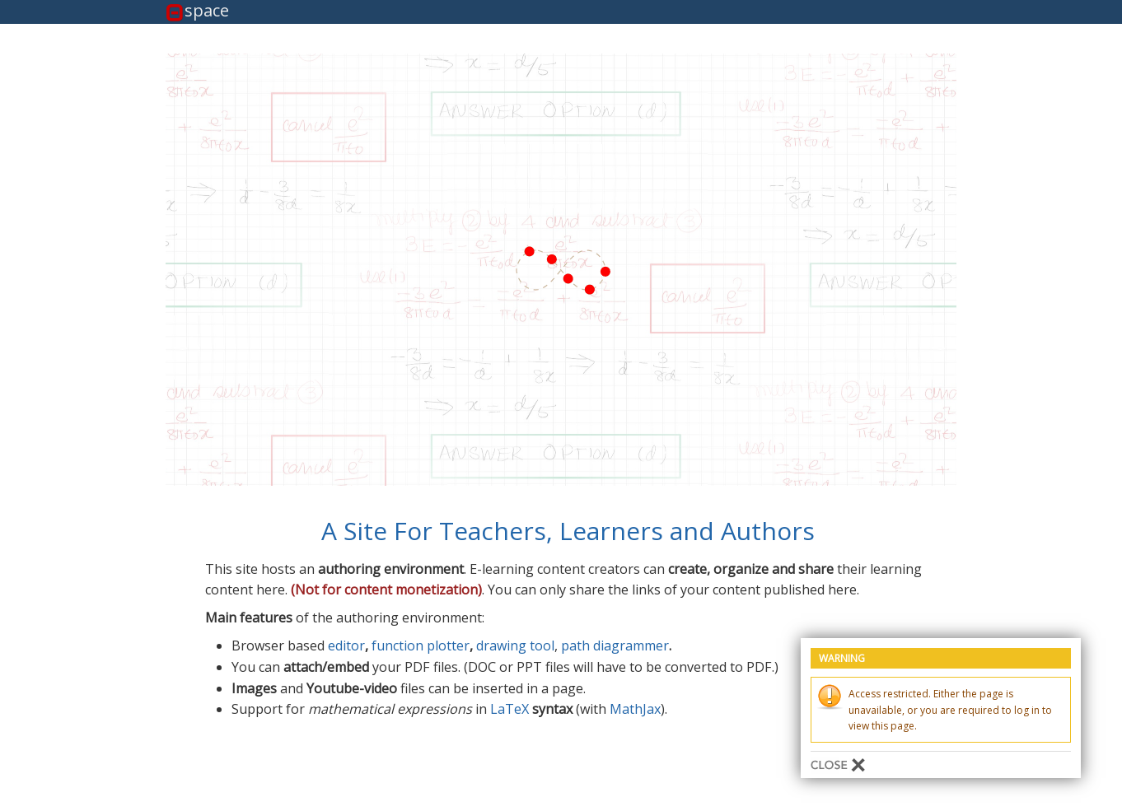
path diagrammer (615, 645)
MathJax (635, 709)
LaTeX (509, 709)
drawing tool (515, 645)
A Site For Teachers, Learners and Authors (568, 531)
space (207, 11)
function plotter (421, 645)
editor (346, 645)
